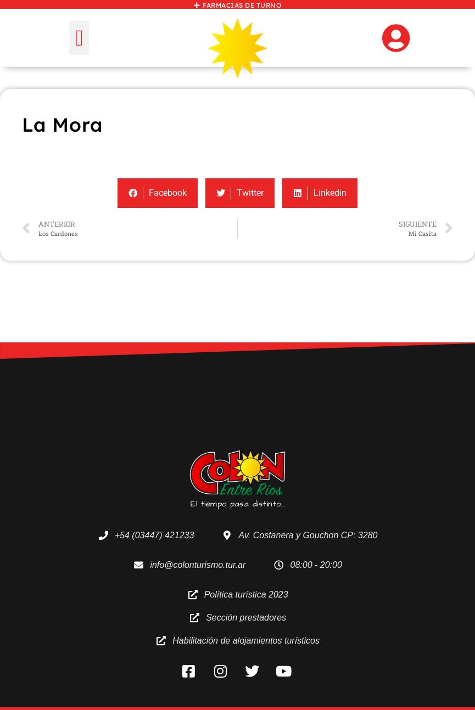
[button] (78, 38)
